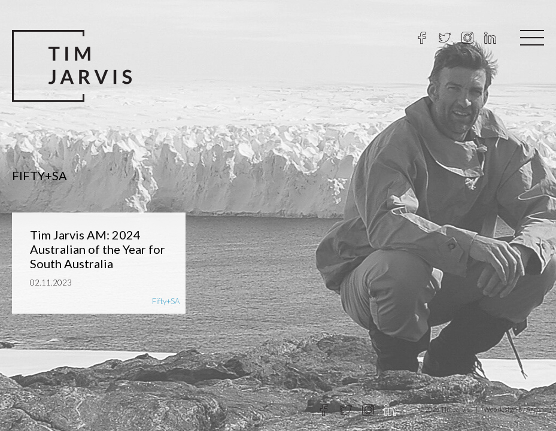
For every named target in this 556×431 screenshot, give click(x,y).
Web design (500, 409)
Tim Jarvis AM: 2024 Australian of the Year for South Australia (97, 249)
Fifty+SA (166, 301)
